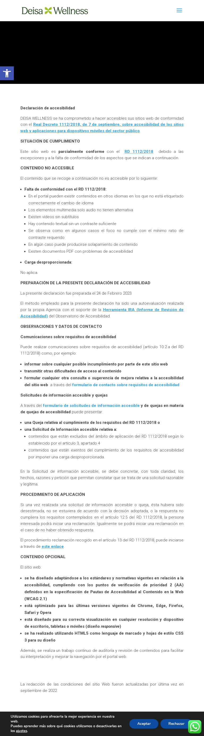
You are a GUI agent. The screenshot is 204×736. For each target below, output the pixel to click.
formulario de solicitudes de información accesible (91, 405)
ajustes (21, 731)
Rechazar (176, 723)
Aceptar (143, 723)
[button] (7, 73)
